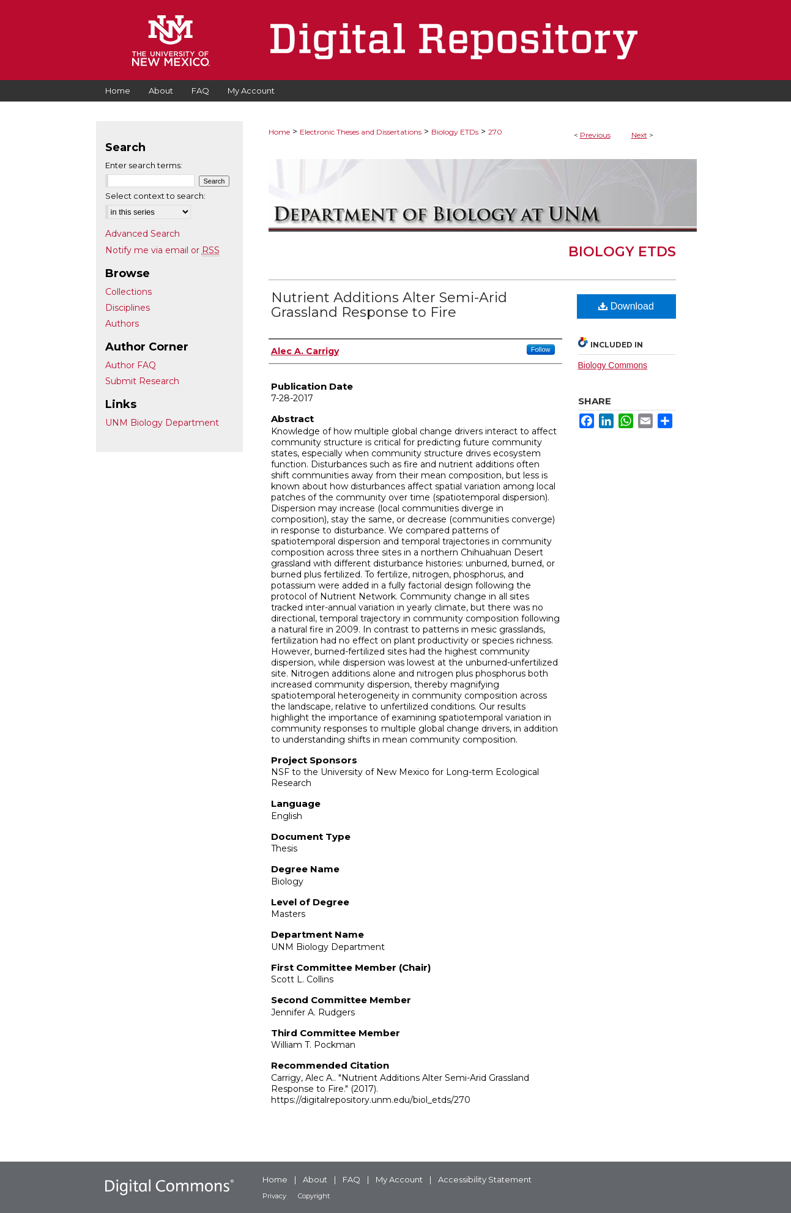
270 (495, 131)
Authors (122, 323)
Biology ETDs (454, 131)
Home (279, 131)
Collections (128, 291)
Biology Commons (613, 365)
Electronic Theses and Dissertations (360, 131)
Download (626, 306)
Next (639, 134)
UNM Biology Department (162, 422)
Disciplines (127, 307)
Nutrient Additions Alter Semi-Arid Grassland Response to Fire (389, 305)
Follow (541, 349)
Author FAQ (130, 365)
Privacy (274, 1196)
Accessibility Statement (485, 1179)
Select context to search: (155, 196)
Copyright (314, 1196)
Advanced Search (142, 233)
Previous (595, 134)
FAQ (351, 1179)
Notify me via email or (162, 250)
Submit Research (142, 381)
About (315, 1179)
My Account (399, 1179)
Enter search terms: (143, 165)
